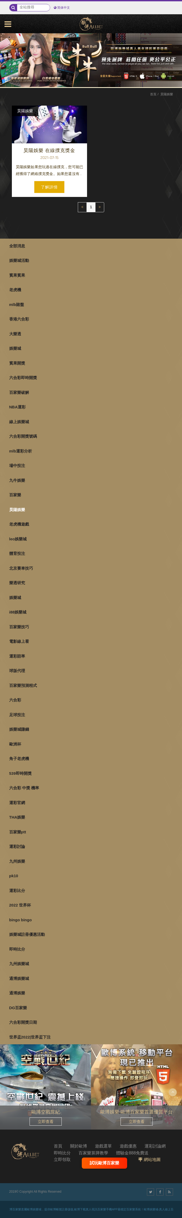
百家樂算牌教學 (93, 1153)
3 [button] (9, 52)
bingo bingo (20, 920)
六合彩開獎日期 (23, 1022)
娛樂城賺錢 (19, 729)
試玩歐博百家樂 (104, 1163)
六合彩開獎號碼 (23, 436)
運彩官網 (17, 802)
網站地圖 (152, 1159)
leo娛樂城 (18, 539)
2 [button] (9, 44)
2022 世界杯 (20, 905)
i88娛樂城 (18, 612)
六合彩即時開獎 (23, 377)
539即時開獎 (20, 773)
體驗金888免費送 (132, 1153)
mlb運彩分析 (20, 451)
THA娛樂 (17, 817)
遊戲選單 (103, 1146)
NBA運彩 (17, 407)
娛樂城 (15, 348)
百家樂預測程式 (23, 685)
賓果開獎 (17, 363)
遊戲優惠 (128, 1146)
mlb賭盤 (16, 304)
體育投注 (17, 553)
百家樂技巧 (19, 627)
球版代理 (17, 670)
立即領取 (62, 1159)
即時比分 (17, 949)
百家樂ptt (17, 832)
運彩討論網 (155, 1146)
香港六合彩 (19, 319)
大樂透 (15, 334)
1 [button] (9, 37)
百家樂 (15, 495)
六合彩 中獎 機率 (24, 788)
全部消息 (17, 246)
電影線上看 (19, 641)
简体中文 (63, 8)
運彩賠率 (17, 656)
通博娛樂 (17, 993)
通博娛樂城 (19, 978)
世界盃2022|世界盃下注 (30, 1037)
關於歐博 (78, 1146)
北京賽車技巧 (21, 568)
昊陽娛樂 (17, 509)
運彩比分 (17, 890)
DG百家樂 (18, 1007)
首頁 (153, 94)
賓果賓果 (17, 275)
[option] (91, 60)
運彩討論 (17, 846)
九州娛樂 (17, 861)
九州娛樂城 (19, 963)
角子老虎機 (19, 758)
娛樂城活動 (19, 260)
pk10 (13, 876)
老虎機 (15, 289)
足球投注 (17, 714)
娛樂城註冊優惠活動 (27, 934)
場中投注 (17, 465)
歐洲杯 (15, 744)
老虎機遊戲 (19, 524)
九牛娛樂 (17, 480)
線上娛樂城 (19, 421)
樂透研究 (17, 582)
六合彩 (15, 700)
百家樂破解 (19, 392)
